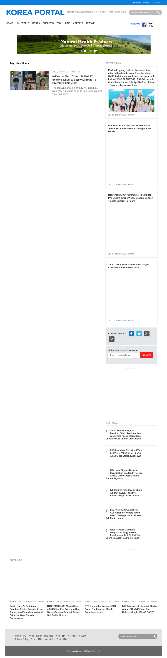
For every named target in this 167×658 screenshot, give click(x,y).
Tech (59, 23)
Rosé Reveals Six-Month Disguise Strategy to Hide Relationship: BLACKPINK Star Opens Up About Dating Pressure (123, 534)
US (17, 23)
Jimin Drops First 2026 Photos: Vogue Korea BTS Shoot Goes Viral (128, 266)
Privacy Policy (21, 639)
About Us (49, 639)
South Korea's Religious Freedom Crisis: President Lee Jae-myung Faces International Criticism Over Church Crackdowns (123, 434)
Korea (36, 23)
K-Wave (90, 23)
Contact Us (61, 639)
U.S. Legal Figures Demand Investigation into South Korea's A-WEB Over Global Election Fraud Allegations (124, 474)
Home (9, 23)
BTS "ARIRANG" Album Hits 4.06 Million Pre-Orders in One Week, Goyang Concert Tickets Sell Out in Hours (130, 198)
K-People (78, 23)
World (25, 23)
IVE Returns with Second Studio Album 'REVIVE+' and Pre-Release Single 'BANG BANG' (130, 128)
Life (67, 23)
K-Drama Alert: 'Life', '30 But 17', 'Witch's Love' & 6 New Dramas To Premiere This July (74, 79)
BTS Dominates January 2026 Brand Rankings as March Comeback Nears (100, 609)
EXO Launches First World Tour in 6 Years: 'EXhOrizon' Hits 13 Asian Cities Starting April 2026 (126, 453)
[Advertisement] (132, 393)
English (146, 2)
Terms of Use (37, 639)
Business (48, 23)
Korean (157, 2)
